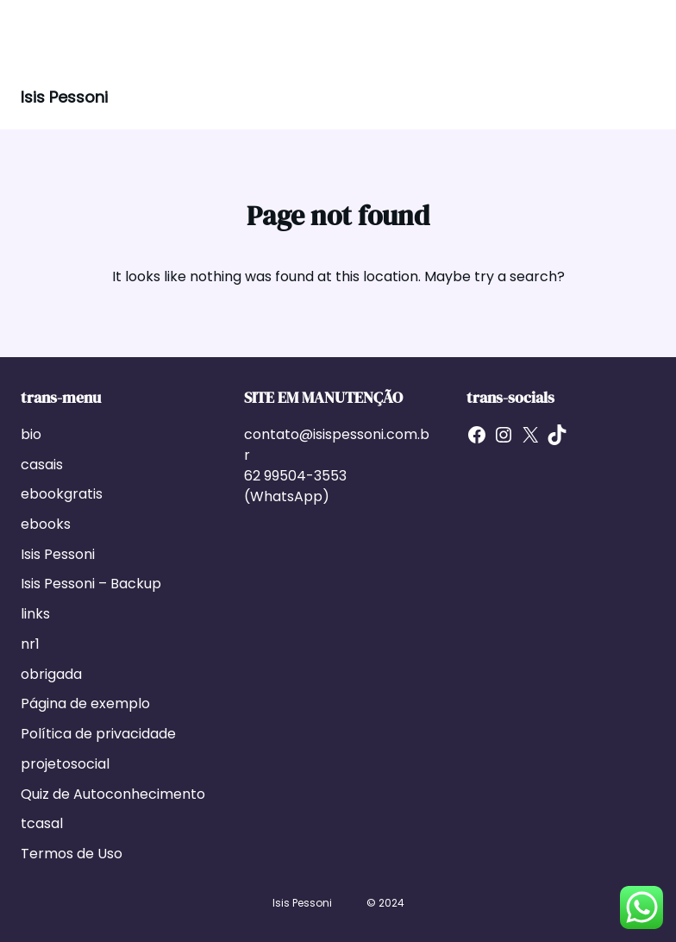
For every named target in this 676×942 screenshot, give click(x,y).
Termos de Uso (71, 854)
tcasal (42, 823)
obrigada (51, 674)
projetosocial (65, 764)
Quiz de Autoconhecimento (113, 794)
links (35, 614)
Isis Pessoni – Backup (91, 583)
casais (42, 464)
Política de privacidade (98, 734)
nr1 (30, 644)
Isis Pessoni (64, 97)
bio (31, 434)
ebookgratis (62, 494)
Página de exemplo (85, 703)
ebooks (46, 524)
